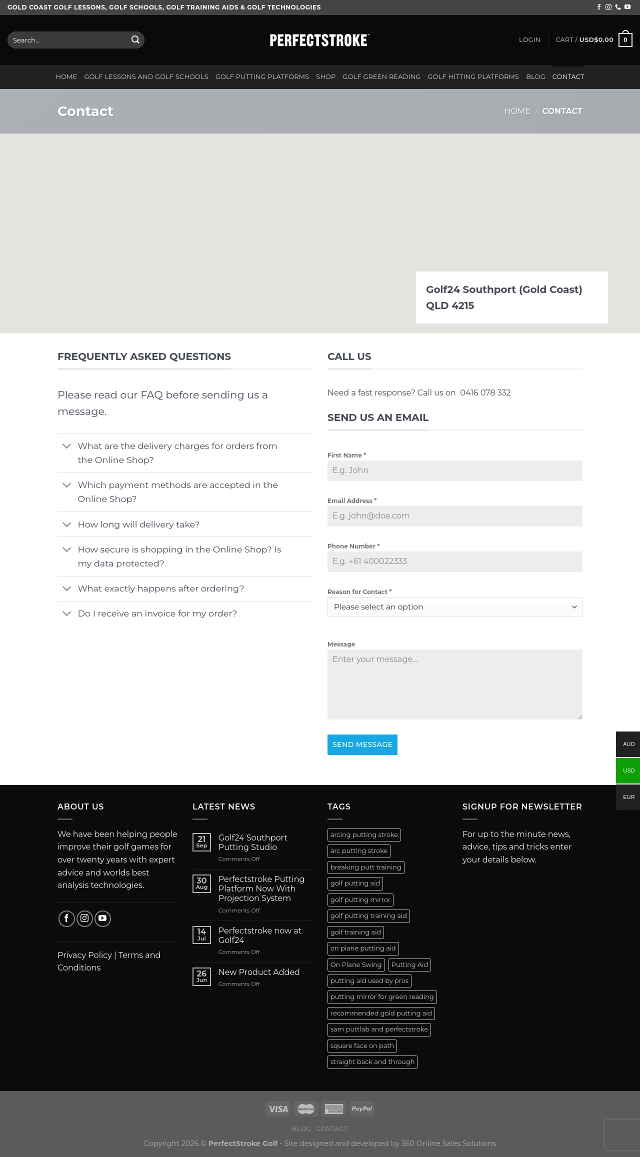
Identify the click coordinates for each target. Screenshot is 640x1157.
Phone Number (354, 546)
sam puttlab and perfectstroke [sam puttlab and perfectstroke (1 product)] (379, 1029)
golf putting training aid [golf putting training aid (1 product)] (368, 916)
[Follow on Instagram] (609, 7)
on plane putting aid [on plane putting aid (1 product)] (363, 948)
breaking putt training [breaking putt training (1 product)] (366, 867)
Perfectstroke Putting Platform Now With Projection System (261, 888)
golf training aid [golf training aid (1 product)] (355, 932)
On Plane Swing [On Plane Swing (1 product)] (356, 964)
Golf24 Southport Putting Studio (253, 842)
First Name (347, 455)
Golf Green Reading (382, 76)
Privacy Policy (85, 955)
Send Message (362, 744)
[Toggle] (67, 447)
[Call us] (618, 7)
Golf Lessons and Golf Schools (146, 76)
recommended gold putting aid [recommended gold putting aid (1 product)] (381, 1013)
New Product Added (259, 972)
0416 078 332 (485, 393)
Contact (568, 76)
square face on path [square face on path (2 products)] (362, 1046)
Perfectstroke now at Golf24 (260, 935)
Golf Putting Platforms (262, 76)
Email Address (352, 500)
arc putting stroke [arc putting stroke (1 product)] (359, 850)
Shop (326, 76)
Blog (536, 76)
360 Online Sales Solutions (449, 1143)
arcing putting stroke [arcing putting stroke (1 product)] (364, 834)
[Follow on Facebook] (599, 7)
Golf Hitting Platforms (474, 76)
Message (341, 644)
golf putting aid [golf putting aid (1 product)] (355, 883)
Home (66, 76)
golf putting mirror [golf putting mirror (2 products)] (360, 900)
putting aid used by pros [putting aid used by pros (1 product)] (369, 980)
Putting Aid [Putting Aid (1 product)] (410, 964)
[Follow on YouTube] (627, 7)
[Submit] (135, 40)
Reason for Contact (360, 592)
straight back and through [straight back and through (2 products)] (372, 1062)
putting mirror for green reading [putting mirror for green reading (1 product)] (382, 996)
